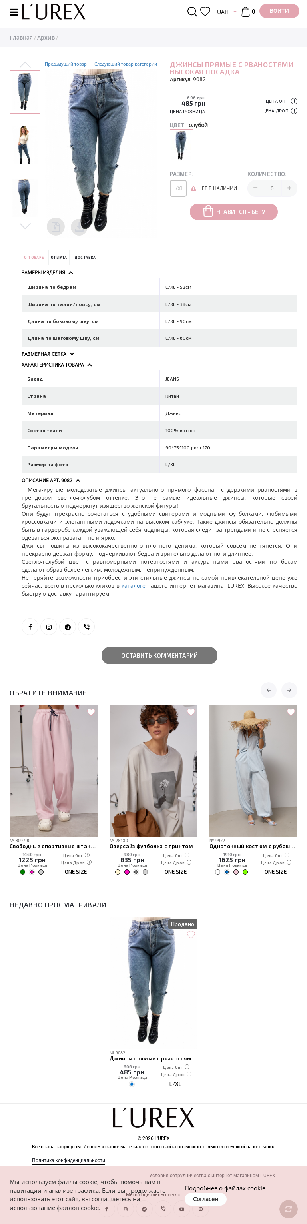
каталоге (135, 585)
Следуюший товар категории (125, 64)
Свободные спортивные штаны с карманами (54, 846)
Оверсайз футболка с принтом (151, 846)
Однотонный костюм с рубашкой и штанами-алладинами (253, 846)
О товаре (34, 257)
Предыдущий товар (66, 64)
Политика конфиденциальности (68, 1160)
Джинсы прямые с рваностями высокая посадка (153, 1058)
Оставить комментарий (159, 655)
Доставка (85, 257)
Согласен (205, 1199)
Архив (46, 37)
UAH (223, 12)
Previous (25, 65)
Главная (21, 37)
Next (25, 225)
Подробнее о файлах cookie (225, 1188)
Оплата (59, 257)
